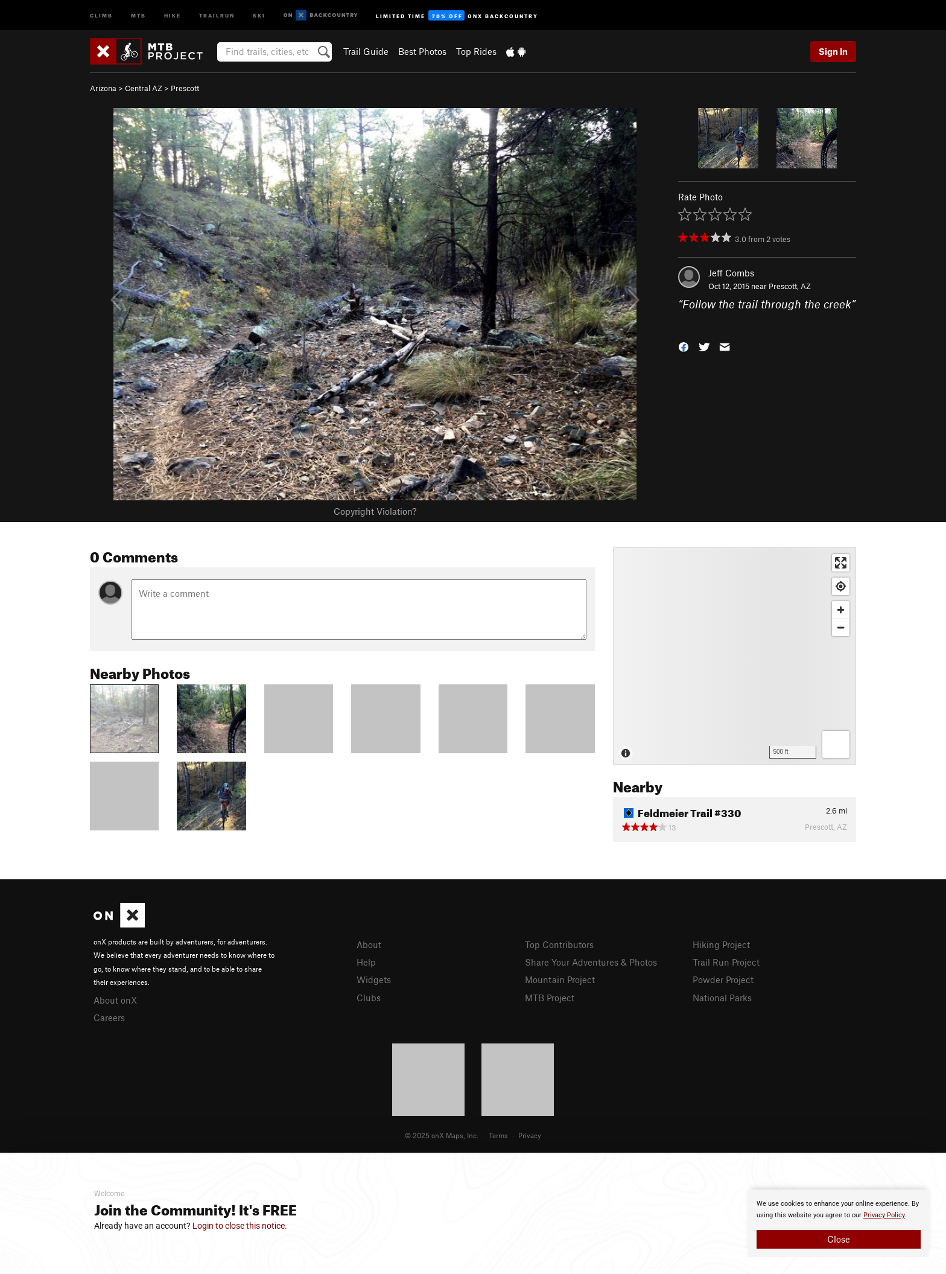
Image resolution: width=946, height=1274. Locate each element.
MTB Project (549, 997)
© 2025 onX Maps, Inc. (441, 1135)
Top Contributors (559, 944)
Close (838, 1239)
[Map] (735, 656)
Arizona (103, 88)
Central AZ (143, 88)
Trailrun (217, 15)
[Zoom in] (840, 610)
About (369, 944)
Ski (259, 15)
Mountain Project (560, 979)
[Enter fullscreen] (840, 563)
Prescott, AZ (790, 286)
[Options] (835, 744)
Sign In (833, 51)
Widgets (374, 979)
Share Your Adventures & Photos (591, 962)
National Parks (722, 997)
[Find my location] (840, 586)
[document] (839, 1223)
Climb (101, 15)
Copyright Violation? (375, 511)
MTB (138, 15)
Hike (172, 15)
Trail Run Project (726, 962)
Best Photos (422, 51)
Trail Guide (366, 51)
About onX (115, 1000)
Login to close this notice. (239, 1226)
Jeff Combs (731, 272)
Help (366, 962)
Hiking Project (721, 944)
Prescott (185, 88)
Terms (498, 1135)
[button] (683, 345)
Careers (109, 1017)
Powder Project (723, 979)
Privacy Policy (884, 1215)
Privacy (529, 1135)
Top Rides (476, 51)
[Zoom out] (840, 627)
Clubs (369, 997)
